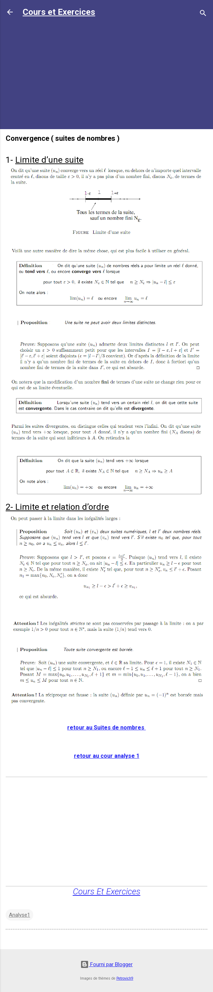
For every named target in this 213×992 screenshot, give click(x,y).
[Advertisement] (106, 73)
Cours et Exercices (59, 12)
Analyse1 (19, 915)
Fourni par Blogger (106, 964)
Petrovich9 (124, 978)
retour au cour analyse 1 (106, 755)
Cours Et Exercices (106, 891)
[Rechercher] (203, 14)
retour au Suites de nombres (106, 727)
